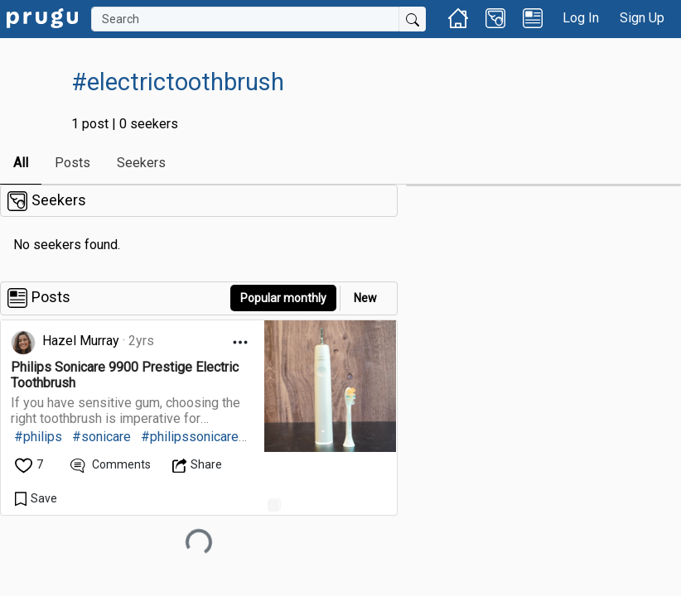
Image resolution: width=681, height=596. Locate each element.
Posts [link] (72, 163)
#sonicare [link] (101, 437)
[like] (30, 465)
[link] (42, 17)
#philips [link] (38, 437)
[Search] (245, 19)
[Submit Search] (412, 19)
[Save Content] (36, 498)
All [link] (20, 163)
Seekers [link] (141, 163)
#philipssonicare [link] (190, 437)
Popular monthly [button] (283, 298)
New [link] (365, 298)
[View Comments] (111, 465)
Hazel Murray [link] (80, 340)
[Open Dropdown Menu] (240, 342)
